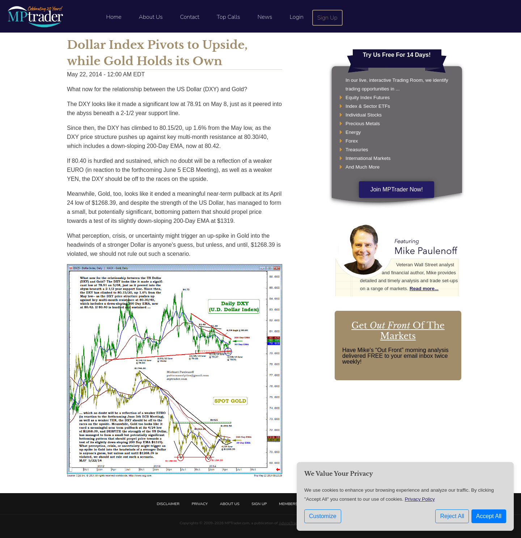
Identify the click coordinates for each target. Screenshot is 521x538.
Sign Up (327, 18)
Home (113, 17)
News (265, 17)
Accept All (488, 516)
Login (296, 17)
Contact (189, 17)
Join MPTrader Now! (396, 189)
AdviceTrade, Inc (292, 523)
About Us (151, 17)
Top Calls (228, 17)
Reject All (452, 516)
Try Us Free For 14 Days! (397, 55)
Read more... (424, 288)
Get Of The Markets (398, 330)
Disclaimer (168, 504)
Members (288, 504)
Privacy (200, 504)
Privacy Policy (420, 499)
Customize (322, 516)
